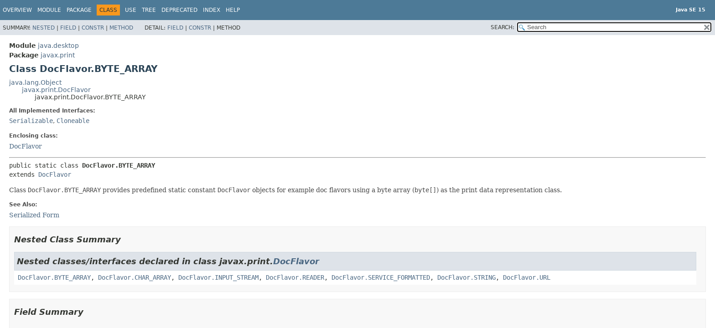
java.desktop (58, 45)
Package (79, 10)
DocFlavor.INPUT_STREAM (218, 277)
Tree (149, 10)
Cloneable (73, 120)
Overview (17, 10)
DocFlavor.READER (295, 277)
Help (233, 10)
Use (130, 10)
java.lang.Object (35, 82)
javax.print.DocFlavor (56, 89)
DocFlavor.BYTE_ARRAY (54, 277)
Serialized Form (34, 215)
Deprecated (179, 10)
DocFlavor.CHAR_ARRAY (134, 277)
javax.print (58, 55)
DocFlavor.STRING (466, 277)
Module (49, 10)
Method (121, 28)
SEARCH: (502, 27)
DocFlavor (25, 146)
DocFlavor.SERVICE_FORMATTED (381, 277)
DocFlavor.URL (526, 277)
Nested (43, 28)
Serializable (31, 120)
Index (211, 10)
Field (68, 28)
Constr (93, 28)
